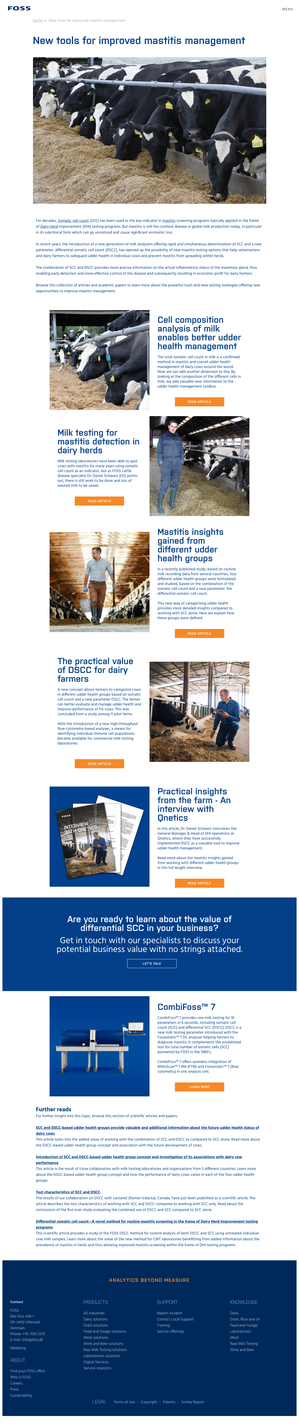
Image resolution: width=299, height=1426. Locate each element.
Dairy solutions (96, 1319)
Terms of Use (124, 1402)
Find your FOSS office (27, 1371)
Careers (16, 1383)
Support (167, 1301)
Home (38, 21)
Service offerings (170, 1332)
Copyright (149, 1402)
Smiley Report (192, 1402)
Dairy (234, 1313)
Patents (169, 1402)
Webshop (18, 1348)
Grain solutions (96, 1325)
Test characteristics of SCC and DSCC (68, 1192)
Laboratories (240, 1332)
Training (163, 1325)
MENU (288, 9)
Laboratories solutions (102, 1356)
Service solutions (97, 1368)
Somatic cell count (73, 221)
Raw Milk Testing (244, 1344)
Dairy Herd (49, 227)
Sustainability (21, 1396)
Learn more (199, 1087)
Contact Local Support (175, 1319)
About (17, 1359)
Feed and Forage (244, 1325)
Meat (234, 1338)
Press (14, 1389)
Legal (99, 1401)
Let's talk (152, 963)
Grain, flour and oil (245, 1319)
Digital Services (96, 1362)
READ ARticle (99, 501)
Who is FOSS (20, 1377)
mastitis (168, 221)
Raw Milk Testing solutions (105, 1350)
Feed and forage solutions (105, 1332)
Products (96, 1301)
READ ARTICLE (199, 402)
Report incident (169, 1313)
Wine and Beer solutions (103, 1344)
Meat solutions (96, 1338)
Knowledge (244, 1301)
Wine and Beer (242, 1350)
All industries (94, 1313)
